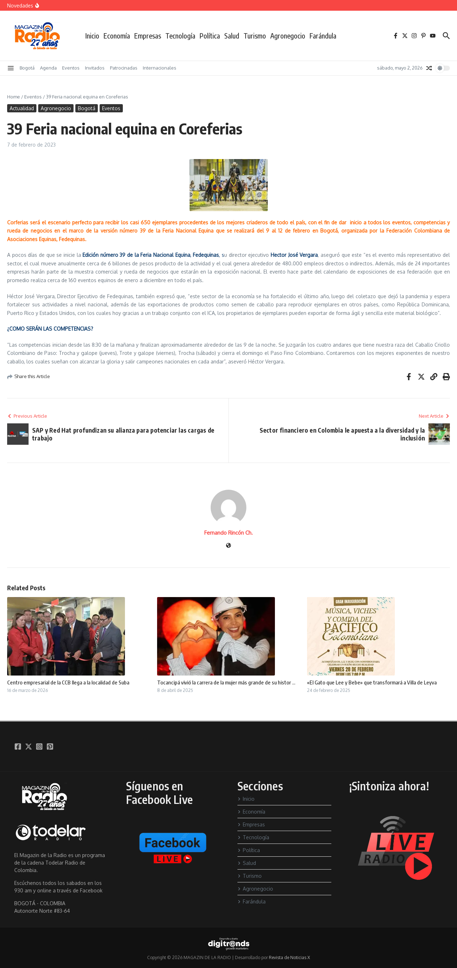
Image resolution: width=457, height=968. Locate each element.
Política (210, 35)
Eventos (71, 68)
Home (13, 97)
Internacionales (159, 68)
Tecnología (180, 35)
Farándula (323, 35)
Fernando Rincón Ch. (228, 532)
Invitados (95, 68)
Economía (117, 35)
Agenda (48, 68)
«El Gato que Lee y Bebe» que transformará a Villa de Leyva (372, 682)
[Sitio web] (228, 546)
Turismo (254, 35)
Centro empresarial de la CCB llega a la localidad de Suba (68, 682)
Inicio (92, 35)
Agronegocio (287, 35)
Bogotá (27, 68)
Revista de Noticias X (289, 957)
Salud (231, 35)
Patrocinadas (123, 68)
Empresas (147, 35)
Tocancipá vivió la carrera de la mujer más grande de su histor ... (226, 682)
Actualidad (22, 108)
